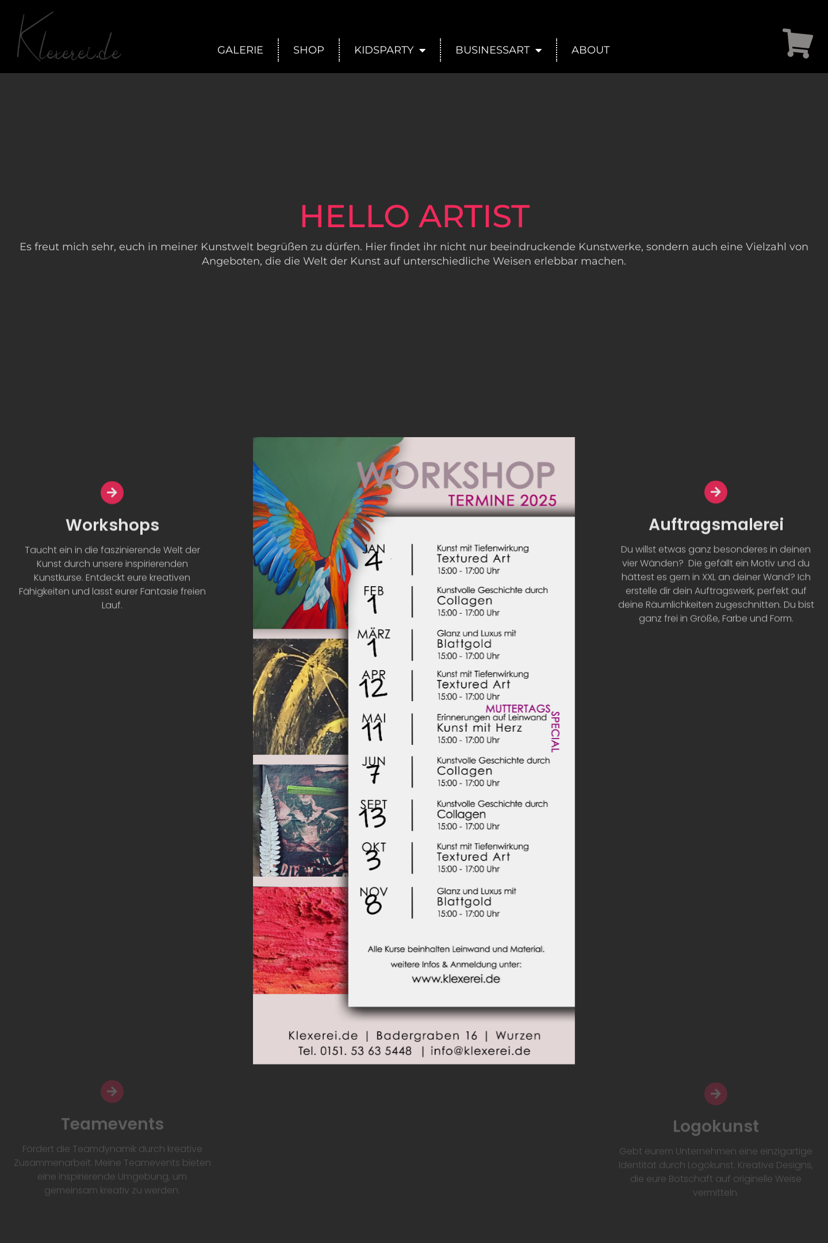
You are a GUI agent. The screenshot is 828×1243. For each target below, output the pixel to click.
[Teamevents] (112, 1117)
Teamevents (112, 1150)
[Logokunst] (715, 1119)
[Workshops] (112, 510)
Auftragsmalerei (716, 544)
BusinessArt (498, 50)
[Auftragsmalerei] (715, 511)
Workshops (112, 543)
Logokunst (716, 1152)
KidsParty (389, 50)
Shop (308, 50)
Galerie (240, 50)
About (591, 50)
